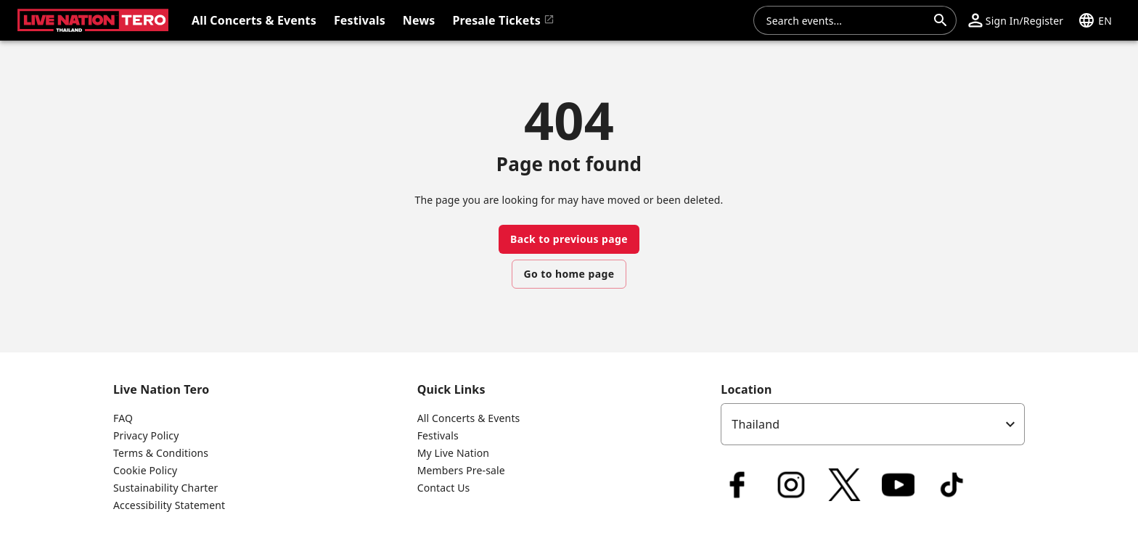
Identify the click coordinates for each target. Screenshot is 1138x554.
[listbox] (872, 424)
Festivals (438, 435)
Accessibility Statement (169, 505)
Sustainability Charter (165, 488)
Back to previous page (569, 239)
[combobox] (846, 20)
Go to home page (569, 274)
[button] (1015, 20)
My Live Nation (453, 453)
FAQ (123, 418)
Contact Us (443, 488)
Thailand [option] (755, 424)
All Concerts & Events (468, 418)
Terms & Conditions (160, 453)
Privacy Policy (146, 435)
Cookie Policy (145, 470)
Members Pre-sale (461, 470)
